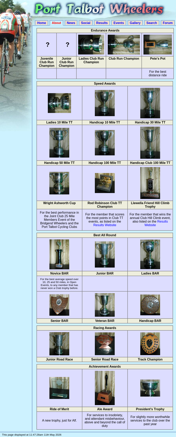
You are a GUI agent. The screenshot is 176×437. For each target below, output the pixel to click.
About (57, 23)
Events (119, 23)
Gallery (135, 23)
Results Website (104, 225)
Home (42, 23)
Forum (168, 23)
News (71, 23)
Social (86, 23)
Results (102, 23)
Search (152, 23)
